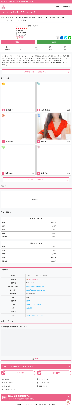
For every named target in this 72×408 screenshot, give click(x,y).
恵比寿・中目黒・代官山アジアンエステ (35, 18)
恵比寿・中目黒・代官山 (33, 304)
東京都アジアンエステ (14, 18)
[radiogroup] (20, 28)
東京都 (28, 301)
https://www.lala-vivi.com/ (35, 286)
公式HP (54, 42)
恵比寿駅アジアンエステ (57, 18)
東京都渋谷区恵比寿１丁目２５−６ (36, 315)
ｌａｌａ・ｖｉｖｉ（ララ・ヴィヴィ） (15, 20)
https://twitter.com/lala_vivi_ (36, 290)
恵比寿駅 (29, 308)
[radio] (17, 28)
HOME (3, 18)
